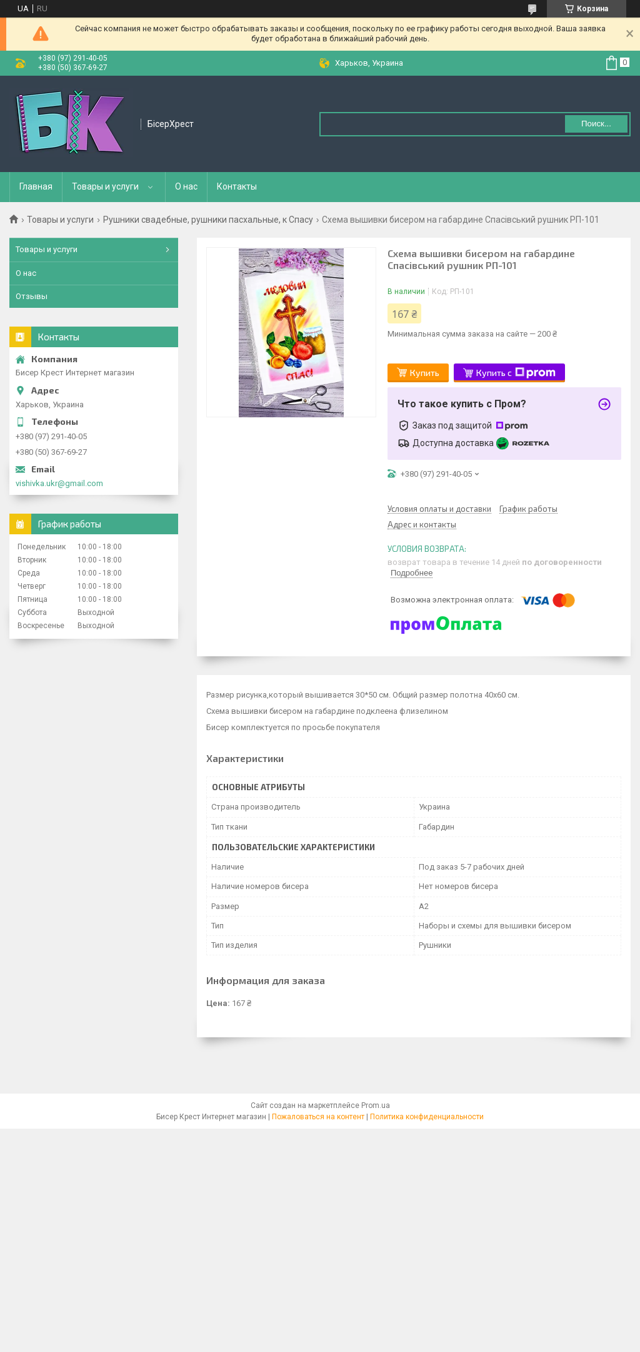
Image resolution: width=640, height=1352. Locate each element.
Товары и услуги (105, 186)
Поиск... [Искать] (596, 123)
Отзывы (32, 296)
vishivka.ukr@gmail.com (59, 483)
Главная (35, 186)
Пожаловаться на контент (318, 1116)
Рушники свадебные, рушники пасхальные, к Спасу (208, 220)
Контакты (237, 186)
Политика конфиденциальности (427, 1116)
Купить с (516, 373)
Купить (424, 372)
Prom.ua (375, 1105)
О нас (186, 186)
